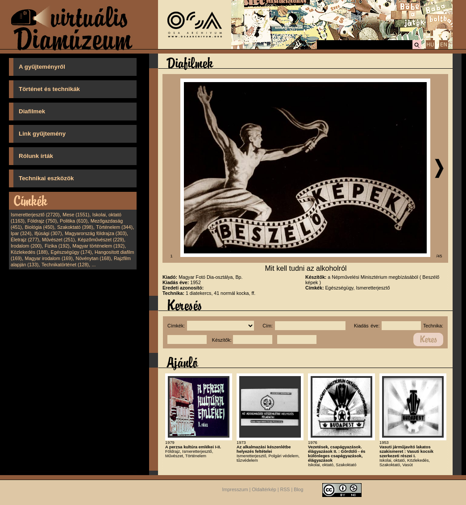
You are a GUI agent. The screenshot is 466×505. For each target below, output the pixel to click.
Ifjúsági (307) (48, 233)
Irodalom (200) (26, 245)
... (94, 264)
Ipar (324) (21, 233)
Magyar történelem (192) (98, 245)
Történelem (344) (114, 227)
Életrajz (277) (25, 239)
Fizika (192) (57, 245)
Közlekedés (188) (29, 252)
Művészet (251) (58, 239)
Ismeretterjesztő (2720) (35, 214)
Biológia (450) (39, 227)
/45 (439, 256)
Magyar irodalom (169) (49, 258)
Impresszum (235, 489)
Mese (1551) (75, 214)
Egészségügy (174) (71, 252)
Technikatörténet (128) (65, 264)
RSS (285, 489)
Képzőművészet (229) (101, 239)
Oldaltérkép (264, 489)
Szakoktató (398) (75, 227)
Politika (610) (73, 221)
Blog (298, 489)
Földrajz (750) (42, 221)
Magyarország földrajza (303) (96, 233)
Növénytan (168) (93, 258)
